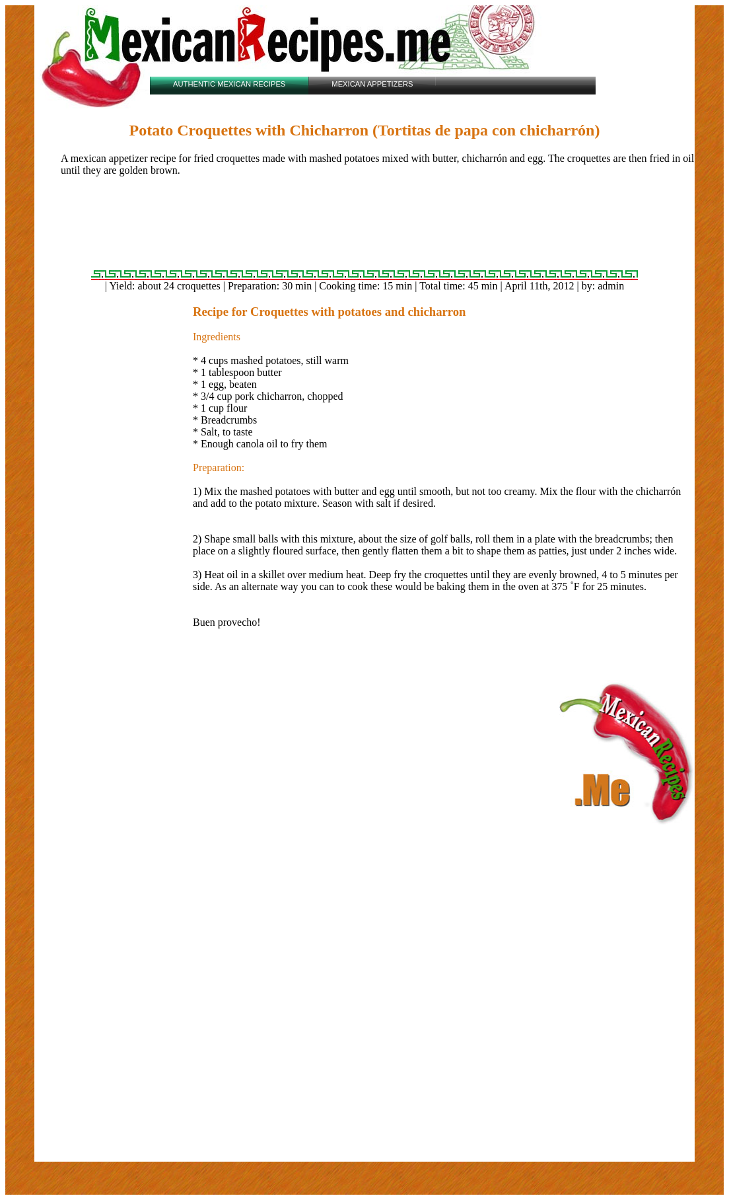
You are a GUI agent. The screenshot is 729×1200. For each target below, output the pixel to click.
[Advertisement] (364, 228)
